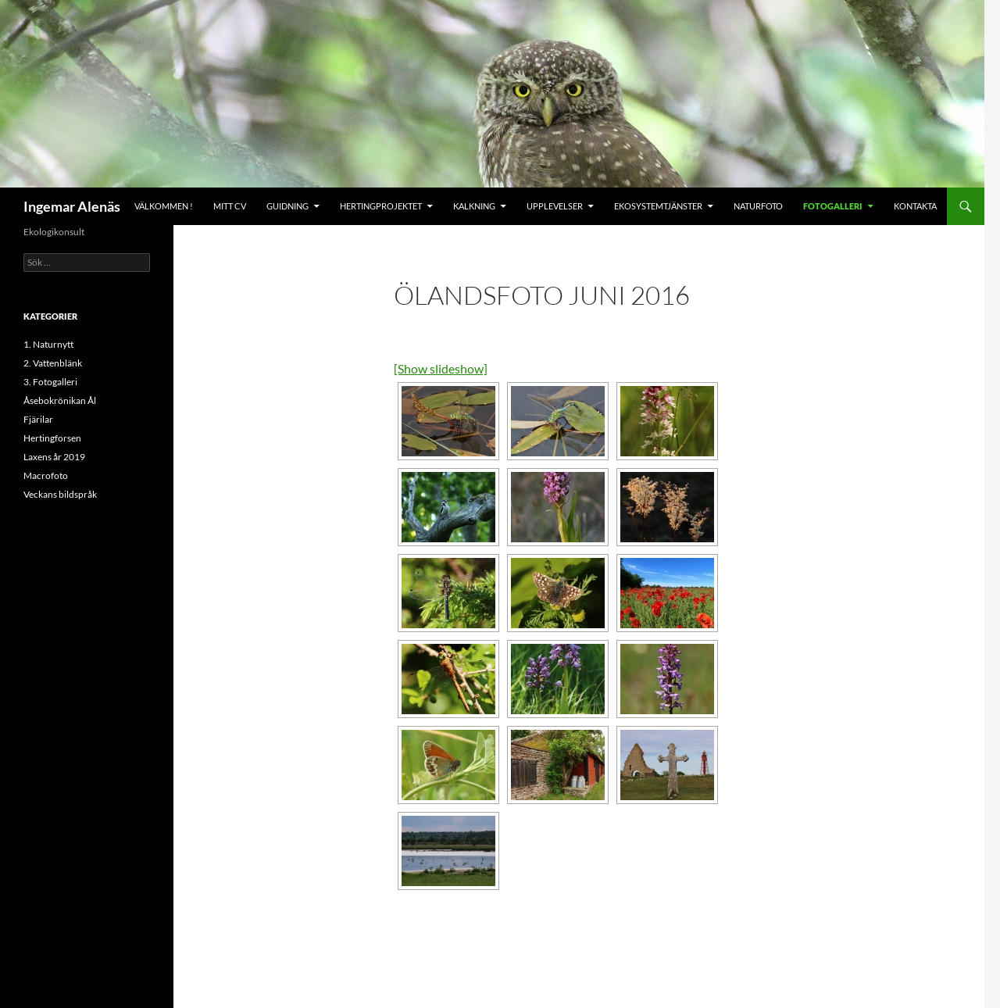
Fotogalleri (832, 206)
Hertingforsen (52, 438)
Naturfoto (758, 206)
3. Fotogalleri (50, 382)
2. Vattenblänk (52, 363)
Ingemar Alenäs (71, 206)
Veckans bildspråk (60, 494)
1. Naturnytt (48, 344)
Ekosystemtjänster (658, 206)
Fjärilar (38, 419)
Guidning (287, 206)
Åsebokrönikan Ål (59, 400)
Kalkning (474, 206)
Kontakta (915, 206)
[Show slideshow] (441, 368)
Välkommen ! (163, 206)
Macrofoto (45, 475)
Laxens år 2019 (54, 457)
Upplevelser (555, 206)
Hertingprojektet (381, 206)
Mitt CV (229, 206)
